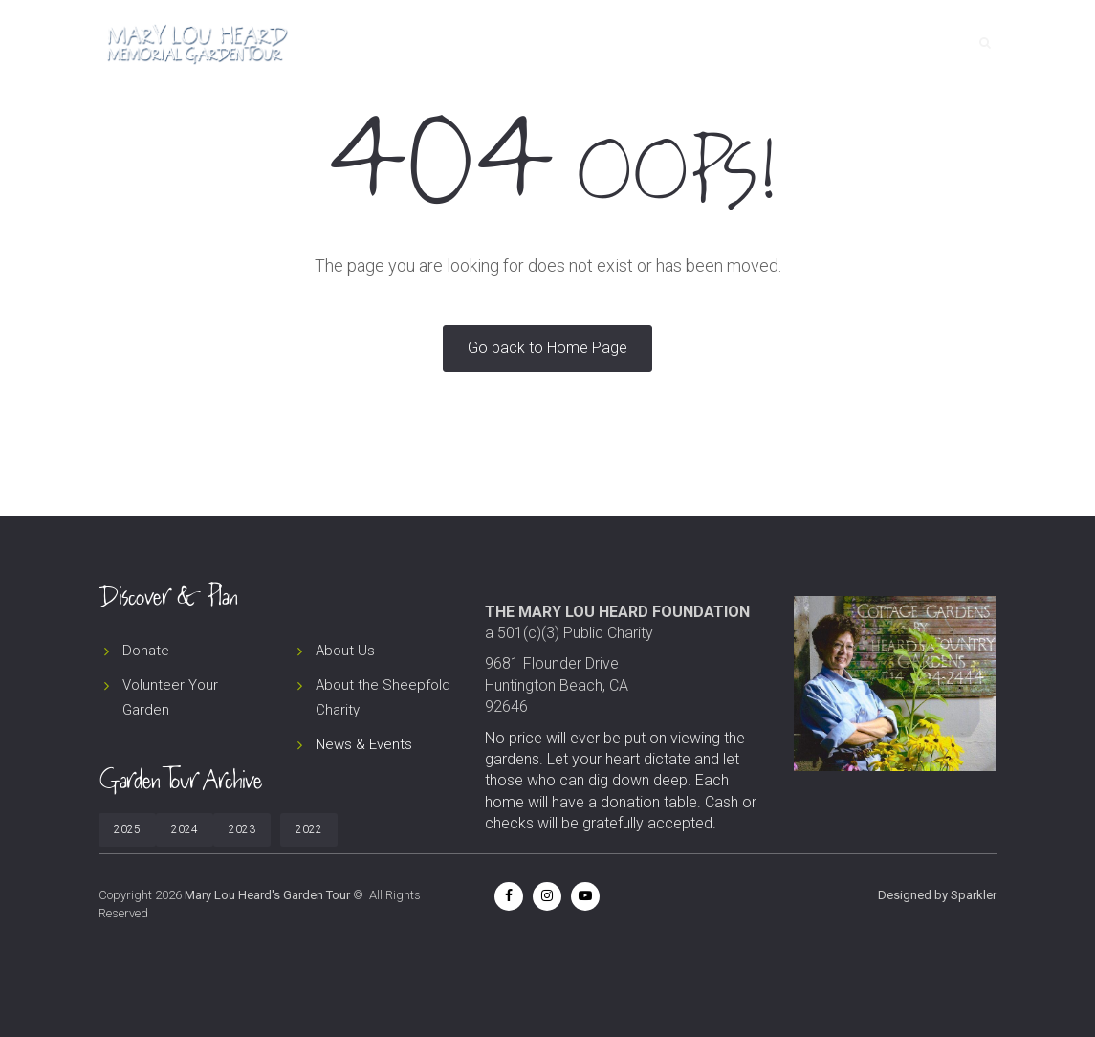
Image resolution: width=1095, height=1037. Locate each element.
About (686, 43)
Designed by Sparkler (937, 895)
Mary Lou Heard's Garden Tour (267, 895)
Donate (825, 43)
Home (555, 43)
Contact (908, 43)
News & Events (364, 744)
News (754, 43)
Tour (619, 43)
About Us (345, 650)
